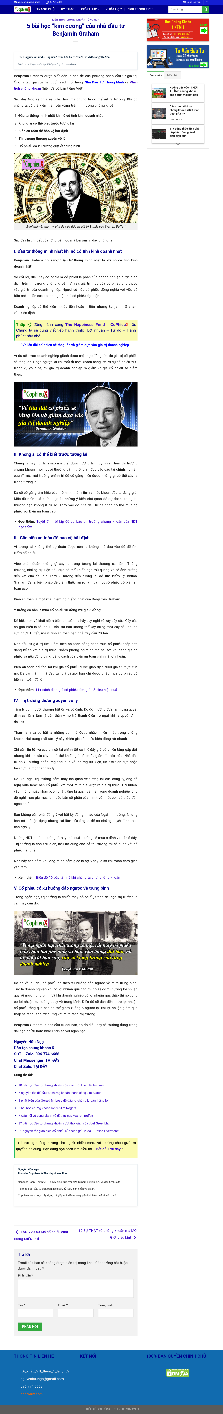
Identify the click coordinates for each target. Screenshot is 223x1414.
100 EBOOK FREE (140, 9)
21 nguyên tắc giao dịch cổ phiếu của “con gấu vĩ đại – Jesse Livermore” (68, 1131)
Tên (21, 1305)
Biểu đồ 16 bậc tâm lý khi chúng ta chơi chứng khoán (78, 877)
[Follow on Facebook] (207, 2)
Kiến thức (90, 9)
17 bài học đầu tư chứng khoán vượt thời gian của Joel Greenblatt (64, 1123)
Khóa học (114, 9)
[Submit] (205, 9)
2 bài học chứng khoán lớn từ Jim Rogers (47, 1108)
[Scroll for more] (178, 144)
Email (63, 1305)
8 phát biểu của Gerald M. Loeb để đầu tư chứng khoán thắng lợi (63, 1100)
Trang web (105, 1305)
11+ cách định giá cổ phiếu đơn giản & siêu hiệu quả (76, 690)
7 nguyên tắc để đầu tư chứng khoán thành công (52, 1092)
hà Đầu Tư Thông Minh (105, 82)
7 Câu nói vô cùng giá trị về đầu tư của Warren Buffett (55, 1115)
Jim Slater (94, 1092)
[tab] (155, 75)
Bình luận (25, 1275)
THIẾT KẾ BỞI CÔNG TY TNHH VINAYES (111, 1409)
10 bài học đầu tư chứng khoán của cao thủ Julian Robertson (61, 1085)
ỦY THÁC (68, 9)
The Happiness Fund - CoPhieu (96, 324)
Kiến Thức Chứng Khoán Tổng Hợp (75, 19)
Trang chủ (45, 9)
